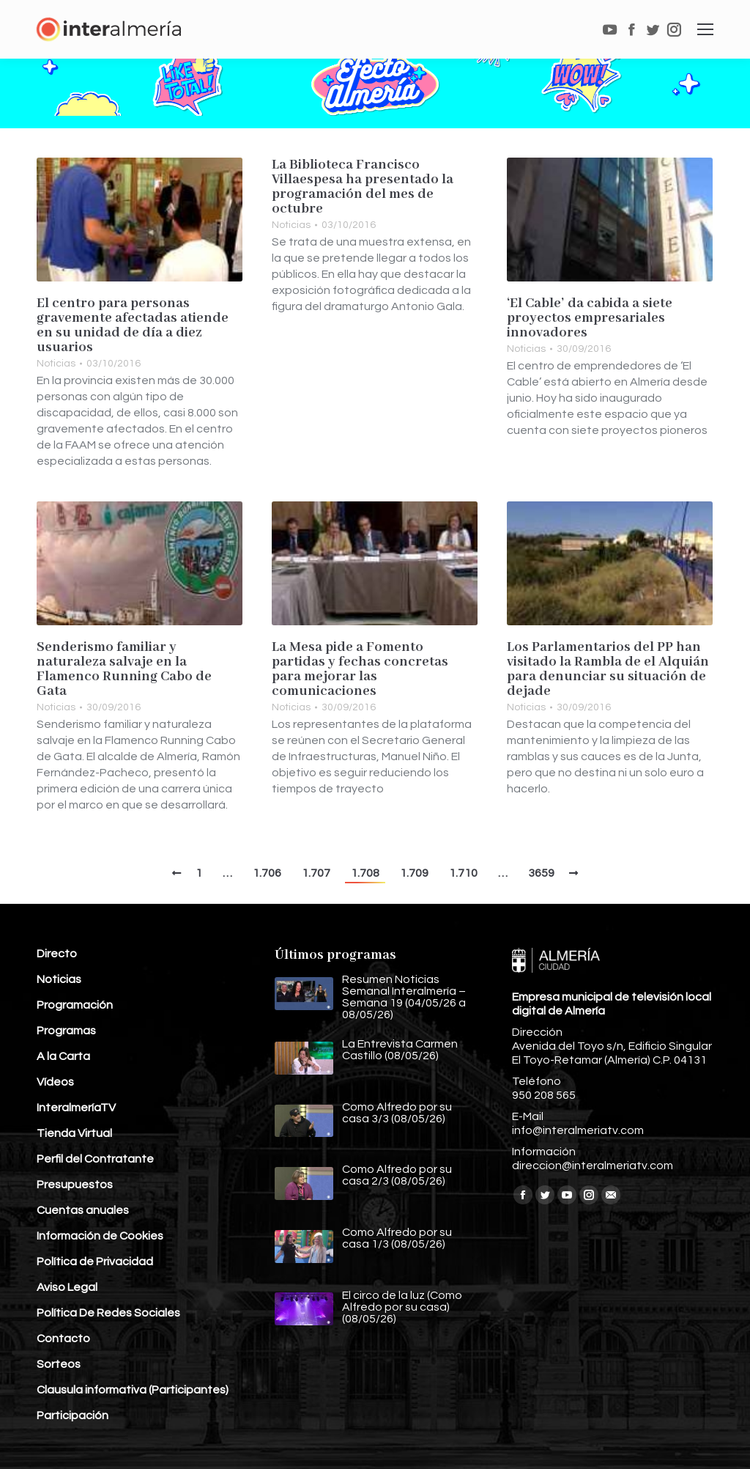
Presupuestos (75, 1184)
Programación (75, 1005)
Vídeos (55, 1082)
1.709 (414, 873)
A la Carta (63, 1056)
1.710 (463, 873)
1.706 (267, 873)
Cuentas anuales (83, 1210)
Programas (66, 1031)
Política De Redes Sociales (108, 1313)
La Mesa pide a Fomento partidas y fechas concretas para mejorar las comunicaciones (360, 669)
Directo (57, 954)
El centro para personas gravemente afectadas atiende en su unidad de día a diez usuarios (133, 325)
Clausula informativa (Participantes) (133, 1390)
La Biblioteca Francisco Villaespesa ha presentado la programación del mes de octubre (362, 187)
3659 (541, 873)
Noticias (56, 363)
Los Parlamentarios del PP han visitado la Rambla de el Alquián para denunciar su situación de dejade (608, 669)
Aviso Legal (67, 1287)
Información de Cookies (100, 1236)
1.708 (365, 873)
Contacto (63, 1338)
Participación (72, 1415)
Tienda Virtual (74, 1133)
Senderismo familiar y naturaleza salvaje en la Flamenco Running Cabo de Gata (124, 669)
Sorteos (59, 1364)
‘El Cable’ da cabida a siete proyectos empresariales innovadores (589, 318)
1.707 (316, 873)
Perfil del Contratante (95, 1159)
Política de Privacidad (95, 1261)
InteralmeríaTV (76, 1107)
